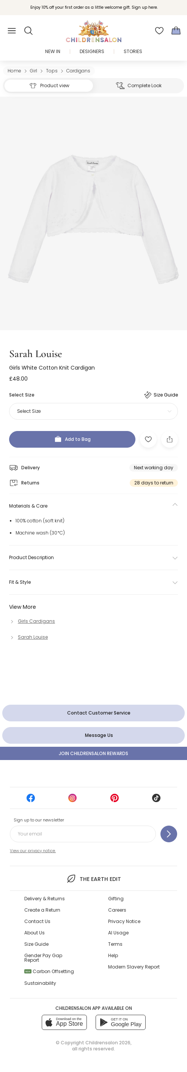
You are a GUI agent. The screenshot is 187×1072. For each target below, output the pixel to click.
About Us (34, 932)
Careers (117, 910)
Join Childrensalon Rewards (93, 753)
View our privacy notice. (33, 851)
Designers (92, 51)
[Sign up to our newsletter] (168, 834)
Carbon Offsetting (49, 971)
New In (52, 51)
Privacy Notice (124, 921)
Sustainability (40, 983)
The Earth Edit (93, 878)
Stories (133, 51)
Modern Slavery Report (134, 967)
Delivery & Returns (44, 898)
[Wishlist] (159, 30)
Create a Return (42, 910)
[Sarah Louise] (28, 637)
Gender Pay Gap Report (43, 957)
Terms (115, 944)
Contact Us (37, 921)
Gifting (116, 898)
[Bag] (176, 30)
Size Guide (36, 944)
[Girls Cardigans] (32, 621)
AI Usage (118, 932)
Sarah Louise (35, 353)
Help (113, 955)
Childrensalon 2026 (107, 1042)
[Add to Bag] (72, 439)
